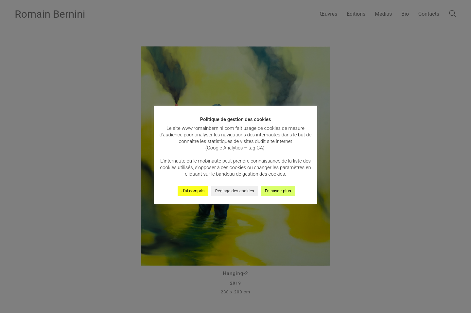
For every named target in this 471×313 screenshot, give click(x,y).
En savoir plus (278, 190)
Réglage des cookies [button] (234, 190)
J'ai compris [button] (193, 190)
